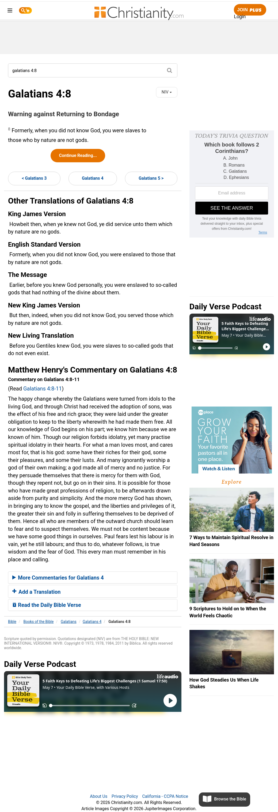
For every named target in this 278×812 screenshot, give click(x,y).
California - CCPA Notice (165, 796)
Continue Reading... (78, 155)
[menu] (10, 11)
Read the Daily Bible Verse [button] (46, 605)
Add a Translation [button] (36, 592)
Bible (12, 621)
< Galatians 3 (34, 178)
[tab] (92, 578)
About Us (98, 796)
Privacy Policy (125, 796)
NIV (167, 92)
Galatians (69, 621)
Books (39, 621)
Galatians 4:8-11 (42, 388)
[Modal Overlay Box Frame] (231, 184)
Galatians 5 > (151, 178)
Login (240, 16)
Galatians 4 (93, 178)
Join (250, 10)
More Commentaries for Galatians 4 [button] (58, 577)
